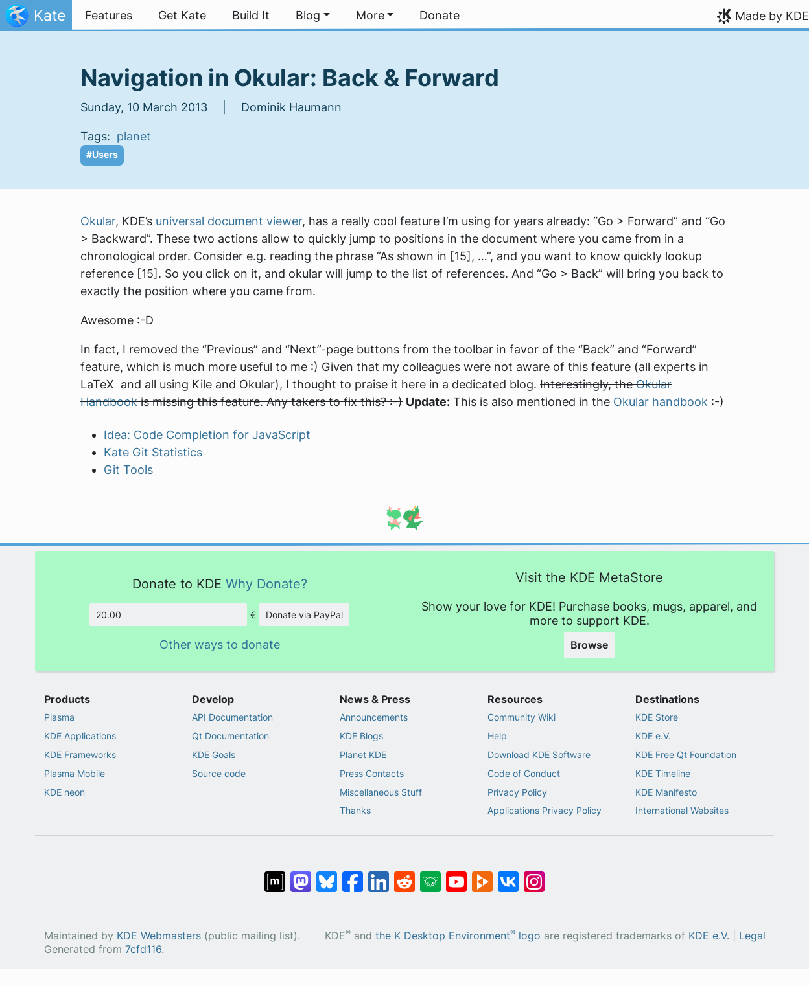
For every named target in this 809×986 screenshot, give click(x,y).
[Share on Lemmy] (430, 875)
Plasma (59, 717)
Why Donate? (266, 584)
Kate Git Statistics (153, 452)
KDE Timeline (662, 773)
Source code (219, 773)
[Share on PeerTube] (482, 875)
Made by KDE (772, 16)
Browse (589, 644)
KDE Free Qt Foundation (685, 754)
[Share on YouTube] (456, 875)
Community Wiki (521, 717)
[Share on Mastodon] (300, 875)
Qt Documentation (230, 735)
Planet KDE (363, 754)
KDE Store (656, 717)
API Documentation (232, 717)
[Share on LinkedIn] (378, 875)
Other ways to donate (219, 644)
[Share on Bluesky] (326, 875)
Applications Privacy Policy (544, 810)
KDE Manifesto (666, 792)
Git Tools (128, 469)
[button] (313, 15)
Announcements (374, 717)
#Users (102, 155)
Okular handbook (660, 402)
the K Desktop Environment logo (458, 936)
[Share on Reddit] (404, 875)
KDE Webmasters (159, 936)
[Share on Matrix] (274, 875)
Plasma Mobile (74, 773)
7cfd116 (143, 949)
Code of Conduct (523, 773)
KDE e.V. (653, 735)
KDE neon (64, 792)
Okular (97, 221)
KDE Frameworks (80, 754)
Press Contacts (372, 773)
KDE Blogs (361, 735)
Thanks (355, 810)
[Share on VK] (508, 875)
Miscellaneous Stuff (381, 792)
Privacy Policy (517, 792)
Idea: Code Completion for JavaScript (207, 435)
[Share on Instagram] (534, 875)
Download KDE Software (539, 754)
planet (134, 136)
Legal (752, 936)
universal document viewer (229, 221)
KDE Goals (213, 754)
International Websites (682, 810)
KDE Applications (80, 735)
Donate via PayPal (304, 614)
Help (497, 735)
